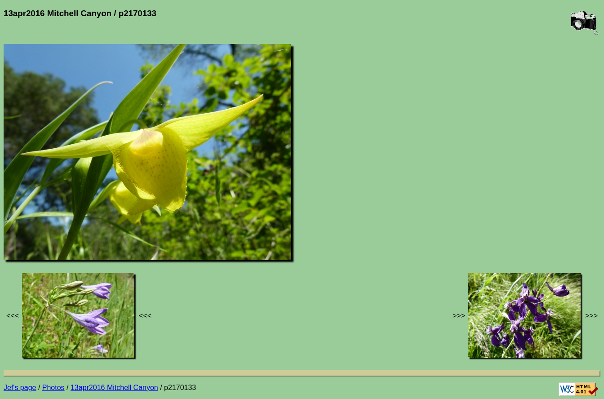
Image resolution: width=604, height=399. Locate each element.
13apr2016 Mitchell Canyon (114, 387)
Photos (53, 387)
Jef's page (20, 387)
